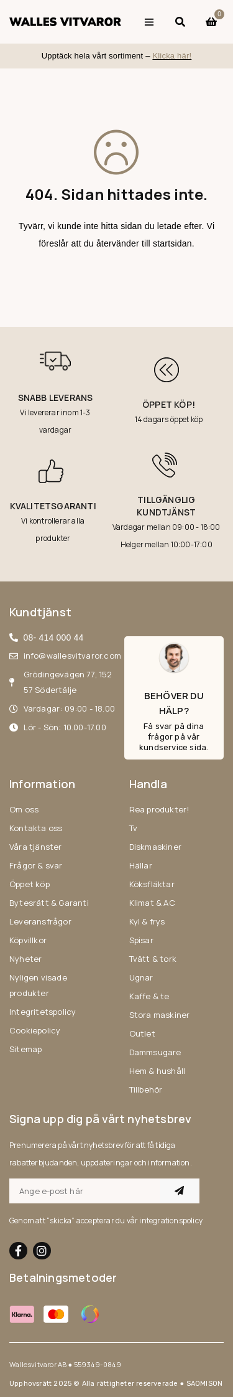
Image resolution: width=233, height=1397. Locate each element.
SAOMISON (204, 1384)
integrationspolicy (171, 1220)
